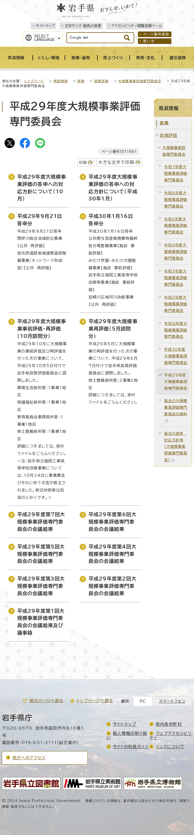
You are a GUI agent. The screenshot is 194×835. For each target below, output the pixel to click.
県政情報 (61, 81)
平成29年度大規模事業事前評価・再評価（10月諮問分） (41, 328)
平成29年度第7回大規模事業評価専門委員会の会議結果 (41, 521)
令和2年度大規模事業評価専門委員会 (175, 303)
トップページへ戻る (94, 701)
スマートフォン (172, 701)
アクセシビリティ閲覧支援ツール (136, 26)
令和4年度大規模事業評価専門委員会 (175, 251)
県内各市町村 (169, 724)
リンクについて (170, 747)
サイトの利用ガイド (131, 747)
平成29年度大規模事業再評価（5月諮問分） (113, 328)
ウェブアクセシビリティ (170, 735)
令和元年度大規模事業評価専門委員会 (175, 330)
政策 (80, 81)
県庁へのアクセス (29, 758)
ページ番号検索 (156, 34)
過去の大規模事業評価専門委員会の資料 (175, 410)
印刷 (83, 162)
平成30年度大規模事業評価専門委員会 (175, 356)
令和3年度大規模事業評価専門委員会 (175, 277)
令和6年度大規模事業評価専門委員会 (175, 199)
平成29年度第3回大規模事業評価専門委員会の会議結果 (41, 586)
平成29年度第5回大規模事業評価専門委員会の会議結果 (41, 554)
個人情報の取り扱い (127, 735)
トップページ (34, 81)
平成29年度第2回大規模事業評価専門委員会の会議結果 (112, 586)
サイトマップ (45, 26)
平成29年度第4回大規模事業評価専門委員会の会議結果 (112, 554)
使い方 (149, 41)
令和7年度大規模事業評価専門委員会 (175, 173)
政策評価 (101, 81)
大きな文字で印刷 (116, 162)
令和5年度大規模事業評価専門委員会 (175, 225)
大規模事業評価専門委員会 (139, 81)
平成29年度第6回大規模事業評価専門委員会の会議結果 (112, 521)
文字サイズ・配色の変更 (83, 26)
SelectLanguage (44, 37)
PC (143, 701)
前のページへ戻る (46, 701)
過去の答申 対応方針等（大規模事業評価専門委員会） (175, 447)
